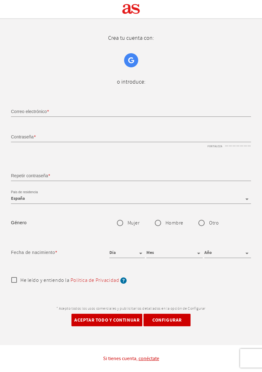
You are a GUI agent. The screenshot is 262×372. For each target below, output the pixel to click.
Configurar (167, 320)
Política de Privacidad (95, 280)
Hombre (174, 223)
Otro (214, 223)
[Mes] (174, 250)
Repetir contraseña (29, 175)
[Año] (227, 250)
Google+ (131, 60)
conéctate (149, 358)
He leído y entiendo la (73, 280)
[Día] (127, 250)
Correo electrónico (29, 111)
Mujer (134, 223)
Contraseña (22, 136)
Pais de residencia (24, 192)
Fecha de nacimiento (33, 252)
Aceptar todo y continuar (106, 320)
